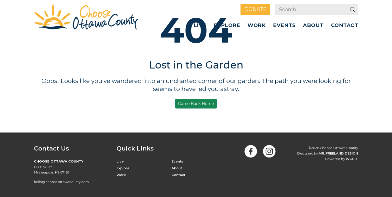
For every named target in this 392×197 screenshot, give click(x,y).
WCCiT (352, 159)
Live (200, 25)
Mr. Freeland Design (338, 154)
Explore (227, 25)
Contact (344, 25)
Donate (255, 9)
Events (284, 25)
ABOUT (313, 25)
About (177, 168)
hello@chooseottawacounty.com (61, 182)
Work (257, 25)
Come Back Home (196, 103)
